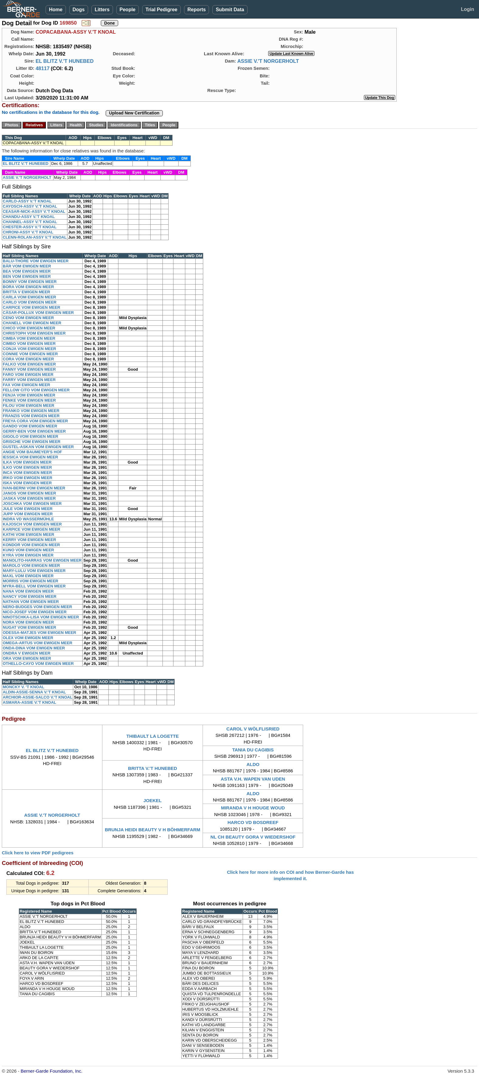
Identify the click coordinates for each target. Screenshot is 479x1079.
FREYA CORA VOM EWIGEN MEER (35, 421)
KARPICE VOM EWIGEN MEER (31, 529)
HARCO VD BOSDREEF (253, 822)
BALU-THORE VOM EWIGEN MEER (36, 261)
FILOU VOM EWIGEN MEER (28, 405)
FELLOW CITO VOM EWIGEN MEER (36, 390)
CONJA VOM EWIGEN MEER (29, 348)
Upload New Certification (134, 113)
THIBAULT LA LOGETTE (152, 736)
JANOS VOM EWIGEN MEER (29, 493)
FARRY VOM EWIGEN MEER (29, 379)
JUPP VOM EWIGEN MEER (28, 514)
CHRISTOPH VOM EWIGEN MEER (34, 333)
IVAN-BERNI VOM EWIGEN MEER (34, 488)
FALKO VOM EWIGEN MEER (29, 364)
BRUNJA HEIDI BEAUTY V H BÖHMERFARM (152, 829)
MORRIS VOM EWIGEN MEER (30, 581)
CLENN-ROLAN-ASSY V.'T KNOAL (35, 237)
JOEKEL (152, 800)
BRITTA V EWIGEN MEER (26, 292)
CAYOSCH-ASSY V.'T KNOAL (30, 206)
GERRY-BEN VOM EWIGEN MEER (34, 431)
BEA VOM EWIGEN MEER (27, 271)
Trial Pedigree (161, 9)
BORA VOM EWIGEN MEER (28, 286)
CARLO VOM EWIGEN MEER (29, 302)
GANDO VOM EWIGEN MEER (30, 426)
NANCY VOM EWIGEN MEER (29, 596)
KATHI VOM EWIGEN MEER (28, 534)
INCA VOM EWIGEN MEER (27, 472)
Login (467, 9)
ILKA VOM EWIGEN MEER (27, 462)
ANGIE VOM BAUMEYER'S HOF (32, 452)
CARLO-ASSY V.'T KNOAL (27, 201)
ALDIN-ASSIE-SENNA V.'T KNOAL (34, 692)
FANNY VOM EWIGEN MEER (29, 369)
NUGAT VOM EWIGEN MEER (29, 627)
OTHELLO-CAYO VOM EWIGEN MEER (38, 663)
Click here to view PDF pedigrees (38, 852)
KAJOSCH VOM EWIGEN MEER (32, 524)
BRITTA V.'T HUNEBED (152, 768)
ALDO (252, 764)
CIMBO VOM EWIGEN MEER (29, 343)
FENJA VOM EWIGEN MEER (29, 395)
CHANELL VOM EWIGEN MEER (32, 323)
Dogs (79, 9)
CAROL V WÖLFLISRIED (252, 728)
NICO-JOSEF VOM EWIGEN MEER (35, 612)
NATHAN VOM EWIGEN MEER (31, 601)
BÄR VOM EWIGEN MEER (27, 266)
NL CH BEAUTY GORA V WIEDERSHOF (253, 836)
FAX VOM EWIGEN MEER (26, 385)
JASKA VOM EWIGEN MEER (29, 498)
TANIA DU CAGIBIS (253, 749)
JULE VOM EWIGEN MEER (28, 508)
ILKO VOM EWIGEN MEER (27, 467)
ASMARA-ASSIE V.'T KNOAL (29, 702)
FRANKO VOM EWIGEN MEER (31, 410)
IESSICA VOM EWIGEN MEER (30, 457)
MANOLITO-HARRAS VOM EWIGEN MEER (42, 560)
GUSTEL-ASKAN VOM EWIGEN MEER (38, 446)
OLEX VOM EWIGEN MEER (28, 637)
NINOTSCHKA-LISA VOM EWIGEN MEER (41, 617)
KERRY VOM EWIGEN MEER (29, 539)
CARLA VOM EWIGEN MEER (29, 297)
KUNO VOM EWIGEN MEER (28, 550)
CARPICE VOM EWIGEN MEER (31, 307)
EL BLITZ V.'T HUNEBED (65, 61)
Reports (196, 9)
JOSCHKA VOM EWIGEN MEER (32, 503)
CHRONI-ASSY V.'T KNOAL (28, 232)
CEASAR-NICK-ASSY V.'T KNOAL (34, 211)
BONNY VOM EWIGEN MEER (29, 281)
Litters (102, 9)
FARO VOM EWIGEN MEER (28, 374)
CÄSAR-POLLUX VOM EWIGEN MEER (38, 312)
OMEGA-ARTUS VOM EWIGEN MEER (37, 643)
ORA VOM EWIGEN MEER (27, 658)
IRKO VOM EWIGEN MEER (27, 477)
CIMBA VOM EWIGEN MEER (29, 338)
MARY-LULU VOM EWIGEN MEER (34, 570)
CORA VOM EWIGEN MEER (28, 359)
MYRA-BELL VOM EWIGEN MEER (34, 586)
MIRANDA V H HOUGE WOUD (253, 807)
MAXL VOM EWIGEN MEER (28, 576)
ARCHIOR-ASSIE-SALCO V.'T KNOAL (37, 697)
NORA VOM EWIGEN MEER (28, 622)
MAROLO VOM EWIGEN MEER (31, 565)
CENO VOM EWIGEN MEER (28, 317)
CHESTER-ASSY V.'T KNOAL (29, 227)
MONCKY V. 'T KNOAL (23, 687)
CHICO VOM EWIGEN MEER (29, 328)
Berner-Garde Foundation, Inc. (51, 1071)
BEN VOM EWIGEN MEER (27, 276)
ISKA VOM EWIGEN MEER (27, 483)
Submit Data (230, 9)
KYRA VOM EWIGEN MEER (28, 555)
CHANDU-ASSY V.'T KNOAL (29, 216)
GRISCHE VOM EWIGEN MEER (31, 441)
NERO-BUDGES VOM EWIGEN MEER (37, 606)
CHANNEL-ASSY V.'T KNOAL (30, 222)
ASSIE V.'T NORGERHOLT (268, 61)
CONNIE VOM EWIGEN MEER (30, 354)
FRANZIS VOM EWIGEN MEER (31, 416)
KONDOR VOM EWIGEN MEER (31, 545)
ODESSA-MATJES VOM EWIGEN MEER (39, 632)
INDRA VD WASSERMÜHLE (28, 519)
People (127, 9)
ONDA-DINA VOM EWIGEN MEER (34, 648)
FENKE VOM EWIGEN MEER (29, 400)
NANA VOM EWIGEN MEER (28, 591)
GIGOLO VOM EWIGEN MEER (30, 436)
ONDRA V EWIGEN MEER (26, 653)
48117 (43, 68)
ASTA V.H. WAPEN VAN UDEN (253, 778)
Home (55, 9)
